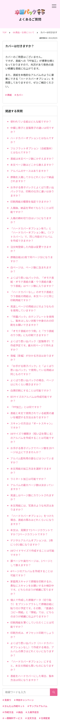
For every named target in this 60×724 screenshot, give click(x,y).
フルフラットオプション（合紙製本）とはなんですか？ (32, 150)
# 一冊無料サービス (12, 718)
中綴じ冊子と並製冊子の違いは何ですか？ (32, 130)
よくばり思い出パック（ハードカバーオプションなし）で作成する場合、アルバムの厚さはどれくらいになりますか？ (32, 649)
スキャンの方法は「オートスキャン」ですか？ (32, 425)
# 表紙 (8, 94)
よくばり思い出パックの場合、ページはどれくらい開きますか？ (32, 382)
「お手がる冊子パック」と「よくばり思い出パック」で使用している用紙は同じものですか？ (32, 370)
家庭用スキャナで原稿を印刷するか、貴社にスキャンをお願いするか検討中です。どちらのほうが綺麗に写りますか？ (32, 587)
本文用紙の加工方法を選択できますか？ (30, 471)
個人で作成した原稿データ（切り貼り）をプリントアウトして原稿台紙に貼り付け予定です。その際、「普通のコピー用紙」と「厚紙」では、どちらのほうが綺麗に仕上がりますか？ (32, 608)
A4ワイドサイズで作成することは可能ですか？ (32, 553)
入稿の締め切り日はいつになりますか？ (30, 220)
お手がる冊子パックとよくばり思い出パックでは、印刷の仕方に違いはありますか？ (32, 191)
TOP (5, 32)
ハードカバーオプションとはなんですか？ (32, 140)
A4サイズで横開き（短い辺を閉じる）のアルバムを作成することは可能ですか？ (32, 438)
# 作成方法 (8, 712)
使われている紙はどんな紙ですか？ (30, 121)
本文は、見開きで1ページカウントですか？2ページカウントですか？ (31, 532)
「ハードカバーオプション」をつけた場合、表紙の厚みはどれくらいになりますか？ (32, 520)
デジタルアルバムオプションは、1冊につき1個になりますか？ (31, 542)
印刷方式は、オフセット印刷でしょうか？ (32, 635)
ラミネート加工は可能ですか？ (28, 479)
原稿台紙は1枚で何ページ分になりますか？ (31, 259)
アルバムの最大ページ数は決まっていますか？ (32, 487)
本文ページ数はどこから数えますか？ (32, 165)
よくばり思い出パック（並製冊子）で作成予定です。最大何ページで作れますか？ (32, 345)
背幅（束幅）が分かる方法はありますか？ (32, 358)
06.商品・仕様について (23, 32)
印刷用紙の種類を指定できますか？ (30, 201)
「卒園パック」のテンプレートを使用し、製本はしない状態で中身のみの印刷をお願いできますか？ (32, 321)
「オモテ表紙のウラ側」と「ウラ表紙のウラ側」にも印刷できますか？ (32, 333)
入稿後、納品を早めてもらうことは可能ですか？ (32, 210)
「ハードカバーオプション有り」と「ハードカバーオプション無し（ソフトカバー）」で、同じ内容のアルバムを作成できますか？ (32, 234)
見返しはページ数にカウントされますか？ (32, 497)
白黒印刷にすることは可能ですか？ (30, 390)
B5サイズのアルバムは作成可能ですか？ (31, 399)
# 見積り (7, 700)
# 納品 (19, 712)
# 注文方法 (30, 718)
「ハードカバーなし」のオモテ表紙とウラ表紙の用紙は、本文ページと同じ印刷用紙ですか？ (32, 296)
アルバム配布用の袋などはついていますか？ (32, 460)
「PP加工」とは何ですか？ (26, 407)
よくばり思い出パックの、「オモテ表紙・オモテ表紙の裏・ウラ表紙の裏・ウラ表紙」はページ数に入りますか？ (32, 282)
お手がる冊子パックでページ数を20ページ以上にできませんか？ (32, 450)
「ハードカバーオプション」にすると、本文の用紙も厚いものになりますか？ (32, 665)
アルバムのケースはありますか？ (29, 171)
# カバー (19, 94)
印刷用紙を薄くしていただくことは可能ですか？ (32, 625)
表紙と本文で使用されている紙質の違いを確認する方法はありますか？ (32, 415)
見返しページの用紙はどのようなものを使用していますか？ (32, 308)
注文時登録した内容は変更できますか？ (30, 249)
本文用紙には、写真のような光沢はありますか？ (32, 508)
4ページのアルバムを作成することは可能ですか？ (31, 573)
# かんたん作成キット (14, 706)
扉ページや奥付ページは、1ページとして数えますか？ (31, 563)
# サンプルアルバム (37, 706)
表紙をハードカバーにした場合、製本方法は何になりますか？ (32, 678)
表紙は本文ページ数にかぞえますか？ (32, 158)
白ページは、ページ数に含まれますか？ (30, 269)
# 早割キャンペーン (24, 700)
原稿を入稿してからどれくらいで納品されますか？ (32, 179)
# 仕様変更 (44, 718)
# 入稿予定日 (32, 712)
